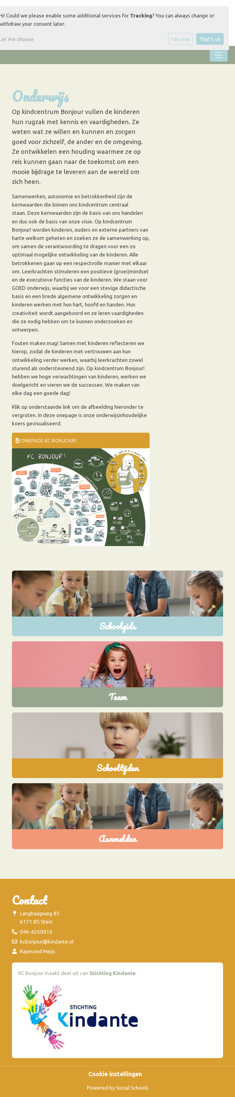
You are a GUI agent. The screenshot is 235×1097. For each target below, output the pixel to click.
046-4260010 (36, 932)
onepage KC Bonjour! (46, 440)
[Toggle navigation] (219, 55)
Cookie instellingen (115, 1074)
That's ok (210, 39)
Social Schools (132, 1088)
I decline (180, 39)
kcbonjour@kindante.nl (46, 941)
